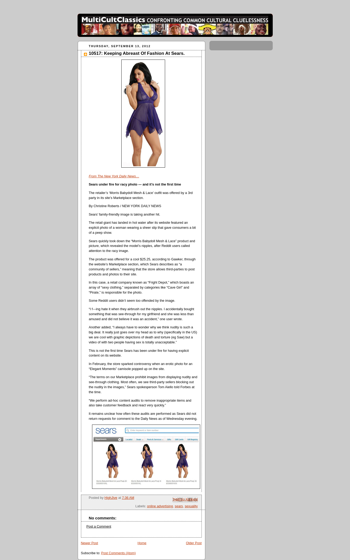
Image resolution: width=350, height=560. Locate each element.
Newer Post (89, 543)
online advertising (160, 506)
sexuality (191, 506)
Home (141, 543)
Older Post (194, 543)
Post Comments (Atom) (118, 553)
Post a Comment (99, 526)
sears (179, 506)
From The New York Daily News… (114, 176)
